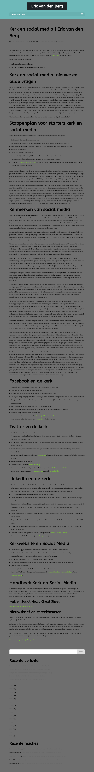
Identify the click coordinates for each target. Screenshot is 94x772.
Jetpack (50, 572)
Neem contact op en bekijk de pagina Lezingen (24, 640)
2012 (11, 732)
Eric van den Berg (19, 41)
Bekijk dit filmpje (34, 465)
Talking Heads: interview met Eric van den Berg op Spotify (28, 679)
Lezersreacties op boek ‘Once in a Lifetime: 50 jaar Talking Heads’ (30, 666)
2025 (11, 689)
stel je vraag (55, 55)
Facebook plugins (16, 575)
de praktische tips (37, 471)
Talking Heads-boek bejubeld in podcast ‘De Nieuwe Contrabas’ (30, 669)
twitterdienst (42, 455)
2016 (11, 719)
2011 (11, 736)
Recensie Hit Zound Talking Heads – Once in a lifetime (27, 676)
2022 (11, 699)
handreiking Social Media (27, 162)
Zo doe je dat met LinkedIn (59, 533)
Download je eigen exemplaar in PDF (21, 606)
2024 (11, 692)
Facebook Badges (66, 572)
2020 (11, 705)
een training (39, 419)
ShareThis (56, 572)
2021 (11, 702)
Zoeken (80, 652)
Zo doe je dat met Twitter (60, 468)
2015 (11, 722)
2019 (11, 709)
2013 (11, 729)
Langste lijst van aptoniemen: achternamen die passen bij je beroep (30, 673)
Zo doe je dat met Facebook (45, 416)
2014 (11, 726)
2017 (11, 716)
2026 (11, 685)
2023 (11, 695)
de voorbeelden (54, 471)
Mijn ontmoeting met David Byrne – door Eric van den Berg (42, 749)
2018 (11, 712)
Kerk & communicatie (48, 41)
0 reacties (60, 41)
